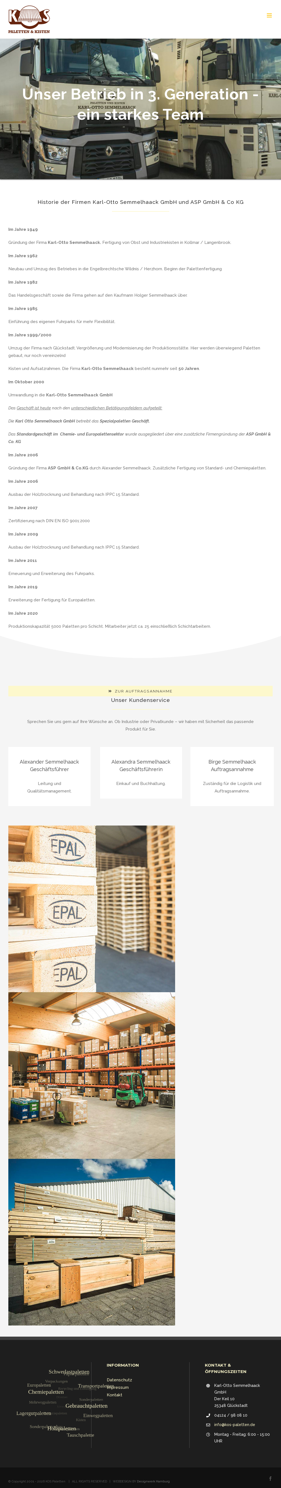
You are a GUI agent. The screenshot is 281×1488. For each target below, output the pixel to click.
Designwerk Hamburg (153, 1481)
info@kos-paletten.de (234, 1424)
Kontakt (114, 1394)
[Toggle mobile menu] (270, 15)
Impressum (118, 1387)
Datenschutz (119, 1379)
